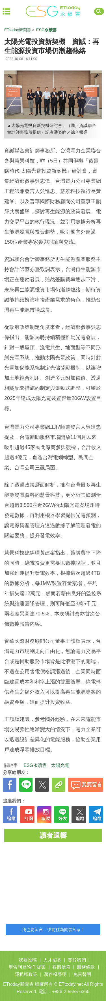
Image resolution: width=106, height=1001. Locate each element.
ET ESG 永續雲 (53, 11)
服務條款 (86, 967)
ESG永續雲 (35, 765)
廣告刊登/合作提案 (27, 967)
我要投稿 (28, 960)
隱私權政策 (26, 974)
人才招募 (52, 960)
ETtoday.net (71, 984)
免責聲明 (82, 974)
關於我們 (77, 960)
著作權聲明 (55, 974)
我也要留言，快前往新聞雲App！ (53, 929)
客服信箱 (61, 967)
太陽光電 (60, 765)
